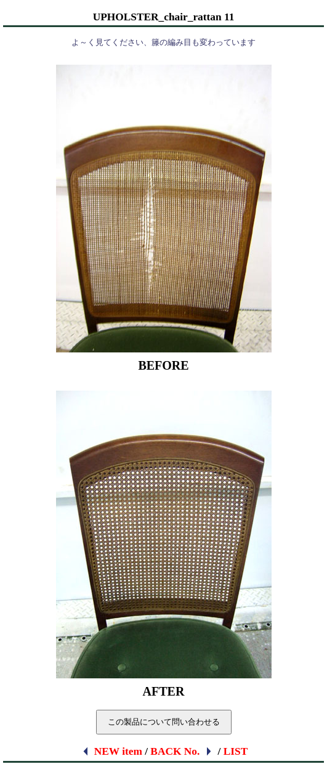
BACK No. (181, 751)
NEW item (111, 751)
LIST (236, 751)
